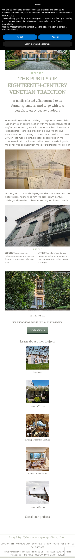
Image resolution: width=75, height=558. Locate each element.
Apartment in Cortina (37, 473)
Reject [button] (20, 37)
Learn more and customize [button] (37, 44)
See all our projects (37, 516)
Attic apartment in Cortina (37, 439)
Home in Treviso (37, 406)
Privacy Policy (15, 537)
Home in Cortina (37, 507)
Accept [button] (55, 37)
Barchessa (37, 372)
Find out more (37, 330)
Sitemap (54, 537)
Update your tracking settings (36, 537)
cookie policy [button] (8, 15)
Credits (63, 537)
